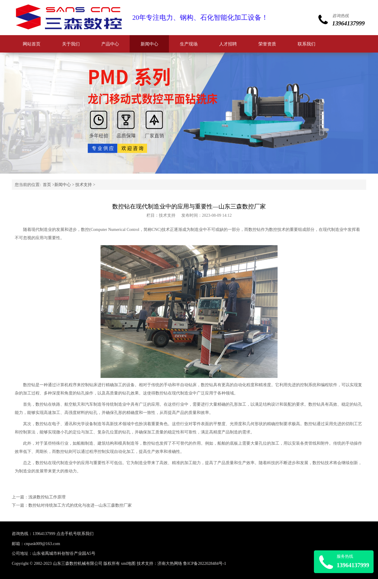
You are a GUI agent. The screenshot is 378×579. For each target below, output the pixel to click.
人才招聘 (228, 44)
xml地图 (128, 563)
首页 (47, 184)
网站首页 (31, 44)
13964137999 (43, 533)
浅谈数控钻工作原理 (47, 497)
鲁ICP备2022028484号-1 (204, 563)
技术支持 (83, 184)
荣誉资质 (267, 44)
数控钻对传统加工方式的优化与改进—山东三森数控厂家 (80, 505)
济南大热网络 (169, 563)
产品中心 (110, 44)
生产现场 (189, 44)
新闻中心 (149, 44)
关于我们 (71, 44)
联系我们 (306, 44)
